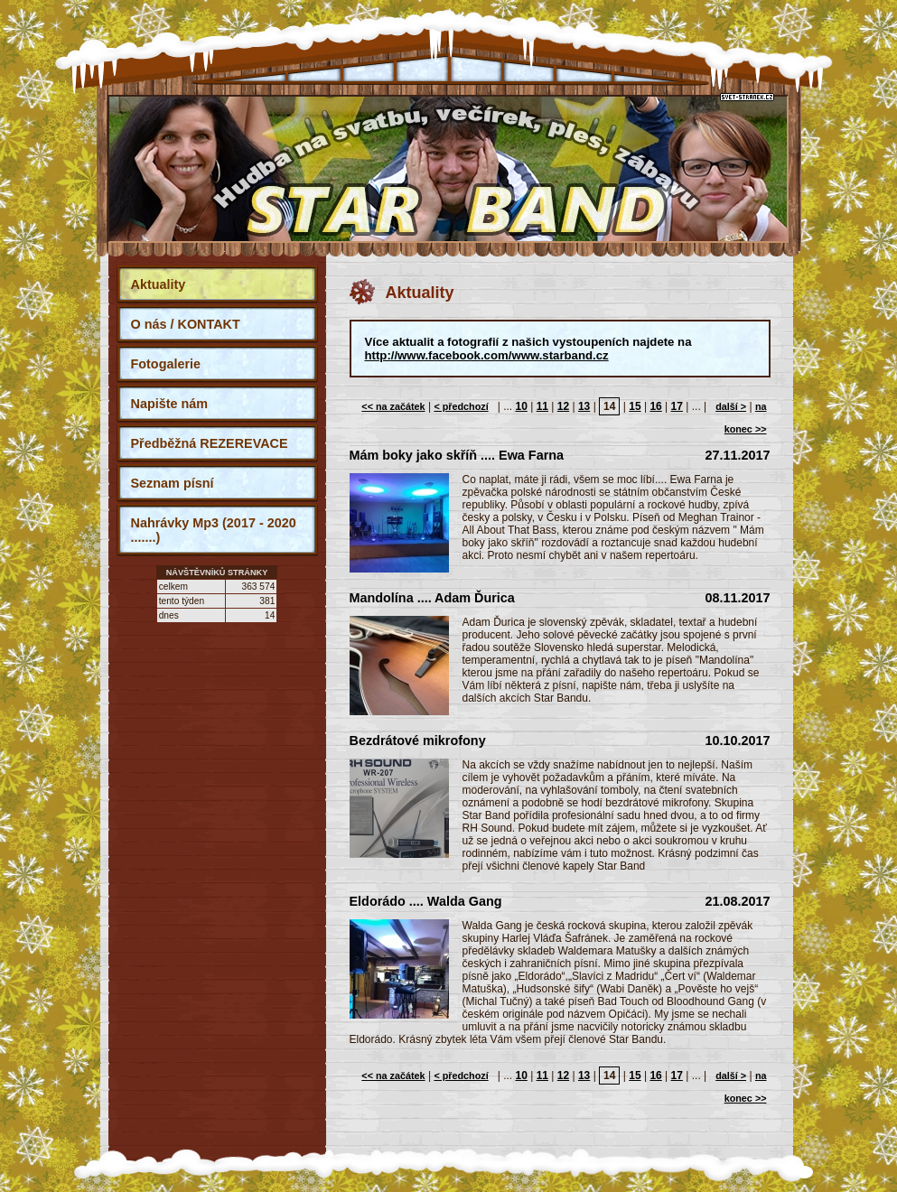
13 (584, 406)
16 (655, 406)
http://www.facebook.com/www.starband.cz (487, 355)
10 (521, 406)
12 (563, 406)
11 (542, 406)
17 (677, 406)
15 (634, 406)
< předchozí (461, 406)
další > (730, 406)
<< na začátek (393, 406)
